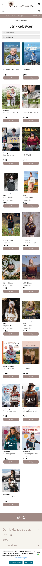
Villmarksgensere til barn (30, 455)
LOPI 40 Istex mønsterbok (8, 241)
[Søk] (21, 11)
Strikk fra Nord (8, 368)
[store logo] (21, 4)
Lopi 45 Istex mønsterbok (27, 327)
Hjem (16, 20)
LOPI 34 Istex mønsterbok (8, 199)
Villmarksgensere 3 (10, 454)
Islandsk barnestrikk (10, 112)
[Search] (39, 11)
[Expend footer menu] (38, 540)
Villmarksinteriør (9, 496)
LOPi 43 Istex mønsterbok (27, 284)
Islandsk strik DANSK (30, 112)
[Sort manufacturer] (21, 32)
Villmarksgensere (9, 411)
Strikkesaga (27, 368)
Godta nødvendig (15, 562)
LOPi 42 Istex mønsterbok (8, 284)
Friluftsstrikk (27, 70)
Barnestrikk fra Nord (11, 70)
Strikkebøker (23, 20)
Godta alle (28, 562)
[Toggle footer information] (38, 529)
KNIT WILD (27, 155)
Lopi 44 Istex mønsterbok (8, 327)
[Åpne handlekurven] (39, 4)
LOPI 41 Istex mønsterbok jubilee (30, 241)
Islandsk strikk (8, 155)
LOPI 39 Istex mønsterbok (28, 199)
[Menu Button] (2, 4)
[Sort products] (21, 37)
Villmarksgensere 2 (30, 411)
